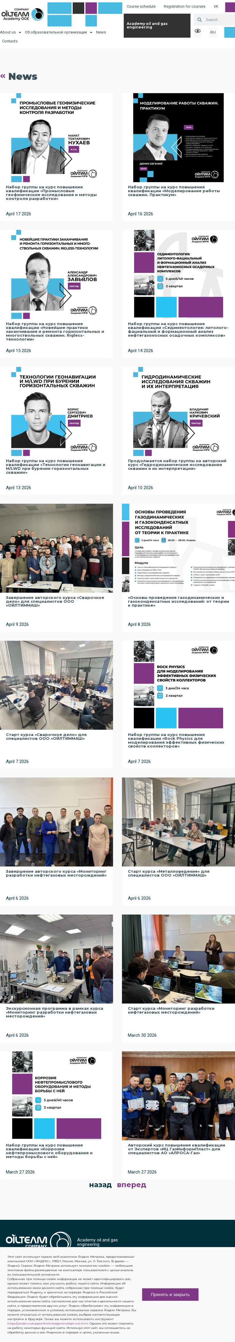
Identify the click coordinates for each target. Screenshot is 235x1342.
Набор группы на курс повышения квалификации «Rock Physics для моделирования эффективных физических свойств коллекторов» (176, 740)
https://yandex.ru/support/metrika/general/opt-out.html (47, 1323)
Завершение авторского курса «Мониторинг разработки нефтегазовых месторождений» (56, 873)
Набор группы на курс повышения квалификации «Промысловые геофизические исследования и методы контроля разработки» (51, 193)
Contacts (10, 41)
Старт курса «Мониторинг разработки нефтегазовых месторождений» (171, 1010)
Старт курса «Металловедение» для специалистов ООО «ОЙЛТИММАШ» (168, 873)
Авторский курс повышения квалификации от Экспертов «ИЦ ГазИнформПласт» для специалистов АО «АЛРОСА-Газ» (176, 1149)
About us (10, 32)
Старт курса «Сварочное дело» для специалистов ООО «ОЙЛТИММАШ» (46, 736)
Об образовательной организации (58, 32)
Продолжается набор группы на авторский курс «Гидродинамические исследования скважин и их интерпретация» (177, 464)
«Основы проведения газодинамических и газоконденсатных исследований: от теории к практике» (178, 601)
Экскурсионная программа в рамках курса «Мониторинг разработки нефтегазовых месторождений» (54, 1012)
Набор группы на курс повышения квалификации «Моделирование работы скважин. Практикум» (174, 191)
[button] (176, 1268)
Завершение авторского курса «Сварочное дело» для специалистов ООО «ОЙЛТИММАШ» (55, 601)
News (101, 32)
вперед (131, 1184)
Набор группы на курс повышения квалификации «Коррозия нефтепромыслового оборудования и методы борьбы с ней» (49, 1151)
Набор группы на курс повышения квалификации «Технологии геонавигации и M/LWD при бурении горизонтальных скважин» (55, 466)
